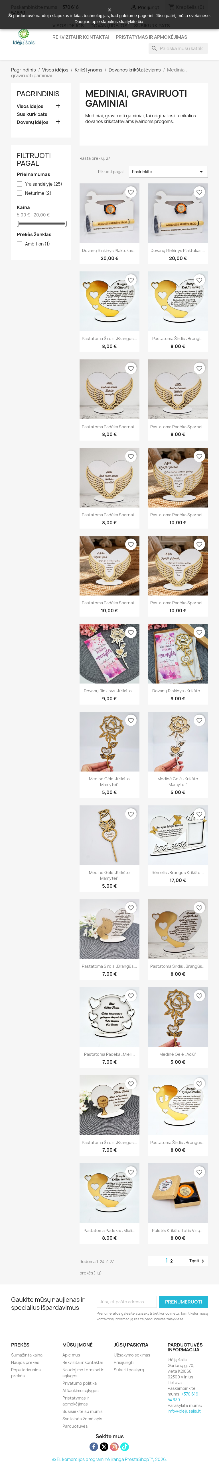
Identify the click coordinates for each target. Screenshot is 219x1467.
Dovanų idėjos (32, 122)
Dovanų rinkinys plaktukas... (109, 250)
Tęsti (197, 1261)
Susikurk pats (32, 114)
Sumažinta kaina (26, 1355)
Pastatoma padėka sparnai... (109, 426)
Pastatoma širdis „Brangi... (178, 338)
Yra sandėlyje (43, 184)
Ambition (37, 244)
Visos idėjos (30, 106)
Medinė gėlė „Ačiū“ (177, 1054)
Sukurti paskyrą (129, 1369)
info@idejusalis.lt (184, 1411)
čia (140, 21)
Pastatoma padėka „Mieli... (109, 1054)
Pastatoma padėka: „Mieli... (109, 1230)
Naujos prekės (25, 1362)
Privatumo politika (79, 1383)
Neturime (38, 193)
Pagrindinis (38, 94)
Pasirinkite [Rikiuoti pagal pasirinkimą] (168, 171)
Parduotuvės (75, 1426)
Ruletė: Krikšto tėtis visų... (178, 1230)
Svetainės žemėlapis (82, 1418)
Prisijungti (123, 1362)
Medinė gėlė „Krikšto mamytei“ (109, 781)
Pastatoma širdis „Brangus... (109, 338)
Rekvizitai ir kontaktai (80, 37)
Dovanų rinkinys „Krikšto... (109, 690)
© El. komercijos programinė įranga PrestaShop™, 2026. (109, 1459)
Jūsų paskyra (131, 1345)
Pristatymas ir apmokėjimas (151, 37)
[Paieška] (178, 48)
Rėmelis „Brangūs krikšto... (178, 872)
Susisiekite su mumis (82, 1411)
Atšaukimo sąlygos (80, 1390)
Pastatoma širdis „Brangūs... (109, 966)
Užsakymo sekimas (132, 1355)
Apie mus (71, 1355)
